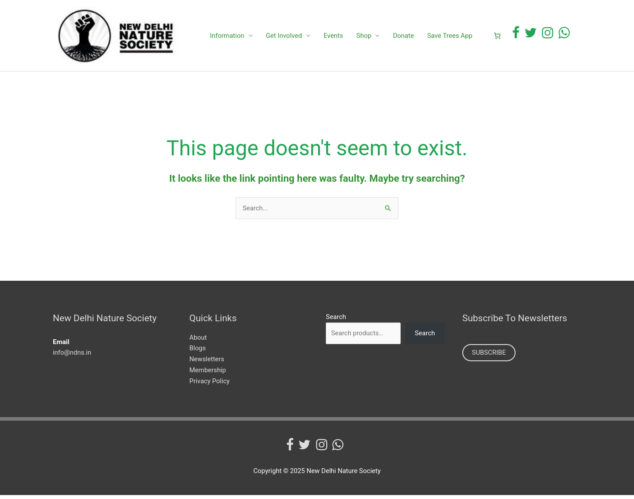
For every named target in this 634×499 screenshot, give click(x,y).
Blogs (197, 352)
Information (227, 37)
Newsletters (207, 363)
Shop (363, 37)
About (198, 341)
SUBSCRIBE (489, 356)
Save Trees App (449, 37)
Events (333, 37)
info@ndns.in (72, 356)
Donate (403, 37)
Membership (207, 374)
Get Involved (284, 37)
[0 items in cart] (497, 37)
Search (336, 320)
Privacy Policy (209, 385)
